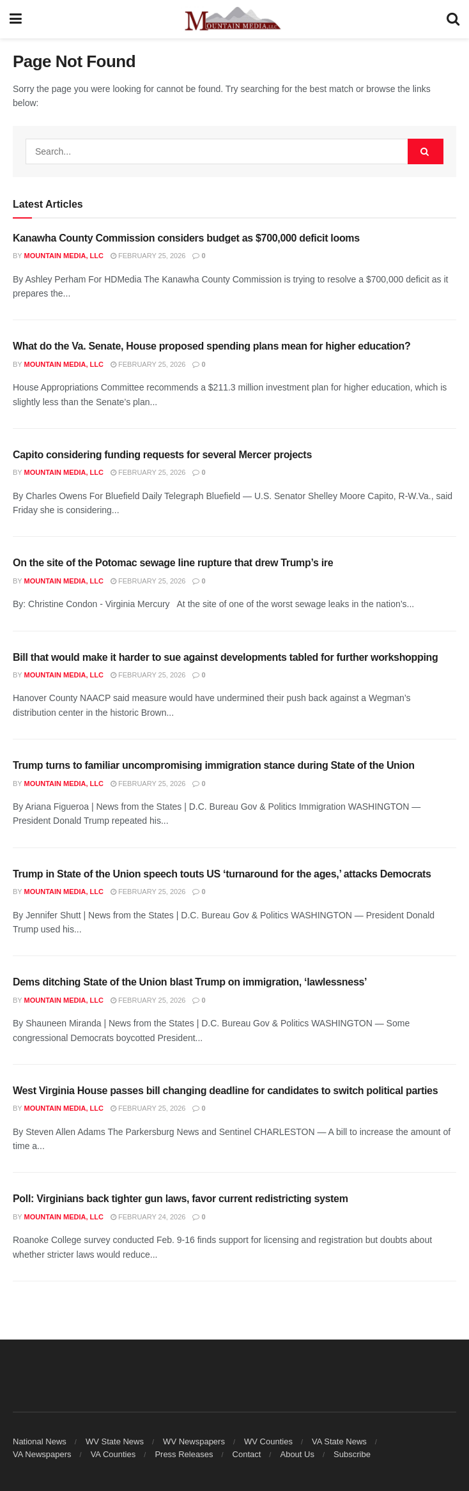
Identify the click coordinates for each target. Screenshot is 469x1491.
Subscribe (352, 1454)
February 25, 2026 (148, 255)
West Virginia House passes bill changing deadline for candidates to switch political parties (225, 1090)
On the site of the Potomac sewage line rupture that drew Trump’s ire (173, 562)
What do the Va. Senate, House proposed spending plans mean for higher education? (211, 346)
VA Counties (113, 1454)
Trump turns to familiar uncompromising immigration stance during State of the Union (214, 765)
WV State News (115, 1441)
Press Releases (184, 1454)
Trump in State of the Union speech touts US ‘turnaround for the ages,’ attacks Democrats (222, 874)
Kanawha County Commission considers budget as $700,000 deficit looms (186, 238)
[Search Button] (453, 19)
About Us (297, 1454)
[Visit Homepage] (234, 19)
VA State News (339, 1441)
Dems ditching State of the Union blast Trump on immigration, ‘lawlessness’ (190, 982)
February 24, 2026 (148, 1217)
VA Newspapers (42, 1454)
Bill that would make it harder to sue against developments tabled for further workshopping (225, 657)
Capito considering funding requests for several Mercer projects (162, 454)
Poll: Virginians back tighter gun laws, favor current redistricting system (180, 1198)
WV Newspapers (194, 1441)
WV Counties (268, 1441)
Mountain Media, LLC (64, 255)
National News (39, 1441)
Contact (247, 1454)
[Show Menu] (16, 19)
